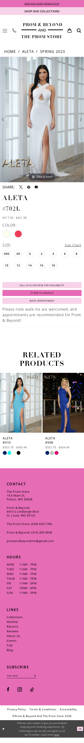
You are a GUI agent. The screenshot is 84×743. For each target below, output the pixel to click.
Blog (10, 655)
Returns (12, 631)
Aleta (28, 52)
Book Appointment (42, 305)
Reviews (12, 636)
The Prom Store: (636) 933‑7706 (29, 529)
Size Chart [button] (71, 246)
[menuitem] (5, 31)
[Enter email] (24, 681)
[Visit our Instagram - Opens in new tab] (19, 695)
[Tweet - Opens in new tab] (21, 187)
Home (10, 52)
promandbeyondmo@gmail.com (30, 546)
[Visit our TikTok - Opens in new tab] (32, 695)
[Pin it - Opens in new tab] (28, 187)
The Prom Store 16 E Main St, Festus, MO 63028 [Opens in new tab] (19, 500)
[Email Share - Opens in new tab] (36, 187)
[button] (5, 31)
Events (12, 645)
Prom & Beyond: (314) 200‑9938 (29, 537)
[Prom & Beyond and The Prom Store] (42, 31)
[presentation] (21, 407)
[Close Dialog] (3, 734)
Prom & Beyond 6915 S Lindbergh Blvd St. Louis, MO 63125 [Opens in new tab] (23, 516)
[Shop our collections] (42, 11)
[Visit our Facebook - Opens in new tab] (8, 695)
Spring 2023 (52, 52)
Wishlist (12, 626)
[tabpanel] (42, 120)
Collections (15, 622)
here (56, 740)
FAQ (10, 650)
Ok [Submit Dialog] (80, 734)
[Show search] (79, 31)
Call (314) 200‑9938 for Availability (42, 287)
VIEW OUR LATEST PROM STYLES (41, 4)
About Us (13, 641)
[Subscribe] (40, 681)
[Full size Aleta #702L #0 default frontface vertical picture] (42, 120)
